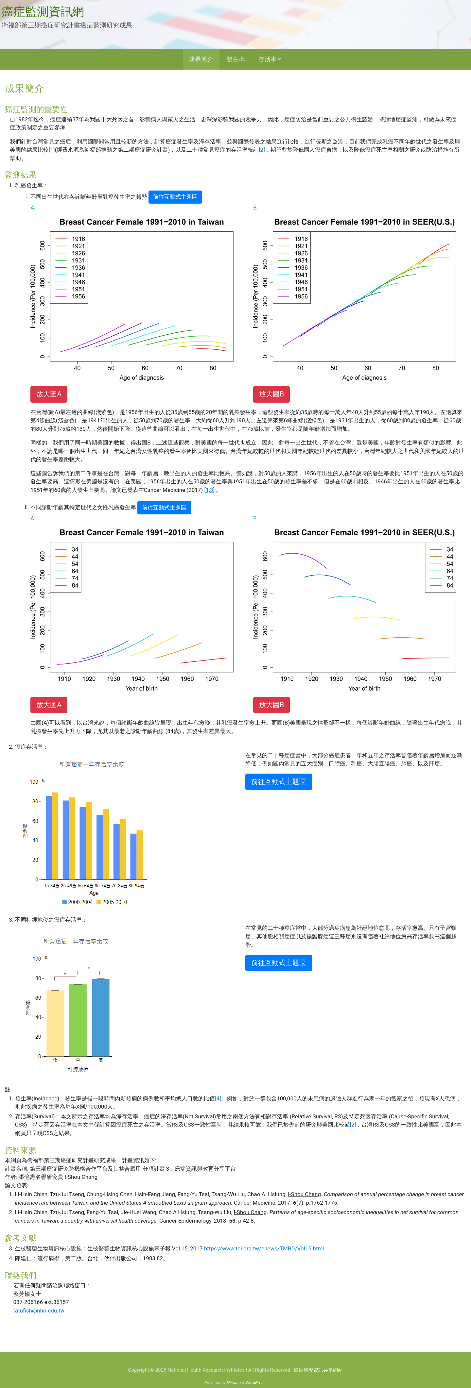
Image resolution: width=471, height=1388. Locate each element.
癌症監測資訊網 (43, 12)
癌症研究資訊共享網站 (318, 1370)
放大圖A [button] (48, 394)
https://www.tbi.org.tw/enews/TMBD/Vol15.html (264, 1248)
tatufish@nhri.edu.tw (39, 1310)
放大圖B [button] (271, 394)
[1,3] (209, 490)
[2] (262, 149)
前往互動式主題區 (175, 196)
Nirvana (234, 1382)
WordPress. (256, 1382)
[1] (52, 149)
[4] (218, 1098)
